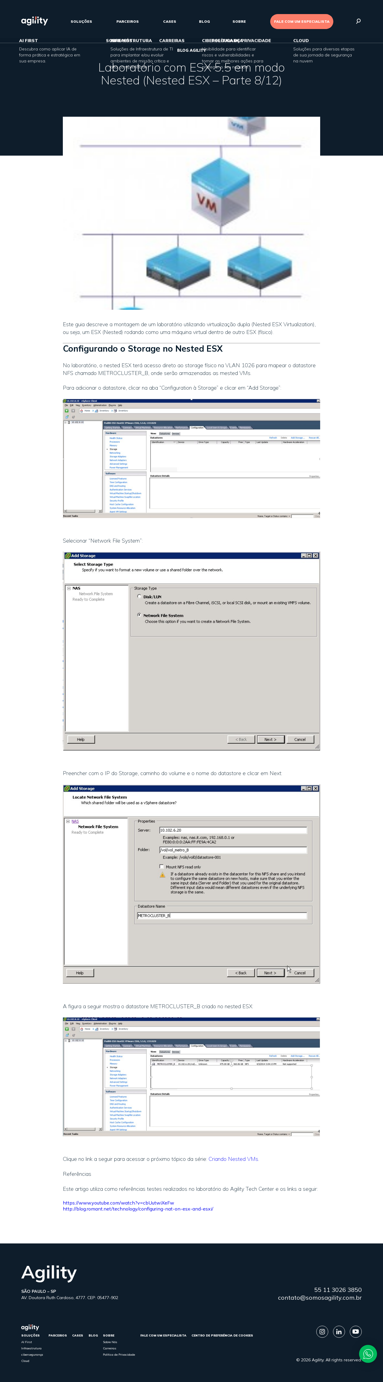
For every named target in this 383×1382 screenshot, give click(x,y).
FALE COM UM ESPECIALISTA (301, 21)
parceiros (127, 21)
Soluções (81, 21)
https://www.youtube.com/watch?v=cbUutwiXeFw (118, 1203)
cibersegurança (32, 1355)
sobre (239, 21)
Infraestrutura (31, 1348)
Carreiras (109, 1348)
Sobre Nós (110, 1342)
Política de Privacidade (119, 1355)
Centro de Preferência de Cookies (222, 1335)
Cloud (25, 1361)
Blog (204, 21)
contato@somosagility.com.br (320, 1297)
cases (169, 21)
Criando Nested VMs (233, 1158)
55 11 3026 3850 (338, 1289)
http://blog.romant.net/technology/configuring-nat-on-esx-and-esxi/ (138, 1209)
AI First (26, 1342)
